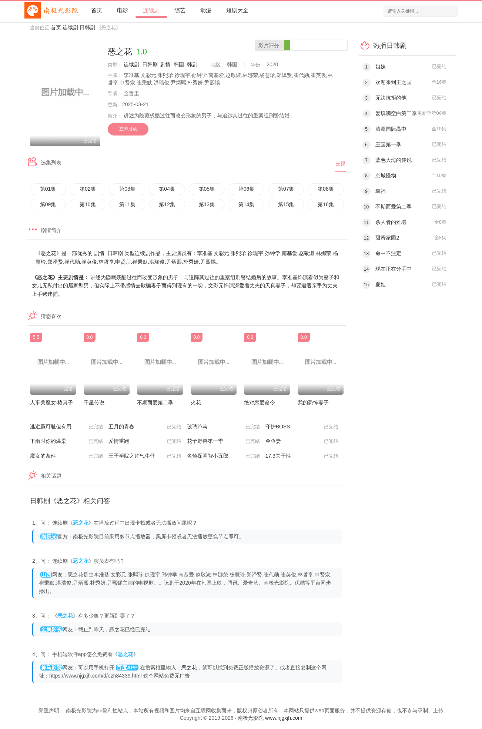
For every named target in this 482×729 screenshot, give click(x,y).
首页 (96, 10)
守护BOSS (301, 427)
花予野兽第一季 (223, 441)
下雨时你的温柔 (66, 441)
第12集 (167, 204)
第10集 (88, 204)
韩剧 (192, 64)
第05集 (207, 189)
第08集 (326, 189)
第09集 (48, 204)
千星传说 (94, 402)
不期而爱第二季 (155, 402)
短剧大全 (237, 10)
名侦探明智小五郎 (223, 456)
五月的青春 (144, 427)
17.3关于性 (301, 456)
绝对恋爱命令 (259, 402)
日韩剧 (87, 27)
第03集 (127, 189)
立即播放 (128, 128)
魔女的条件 (66, 456)
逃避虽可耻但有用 (66, 427)
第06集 (246, 189)
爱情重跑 (144, 441)
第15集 (286, 204)
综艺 (179, 10)
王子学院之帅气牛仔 (144, 456)
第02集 (88, 189)
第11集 (127, 204)
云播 (340, 164)
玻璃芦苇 (223, 427)
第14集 (246, 204)
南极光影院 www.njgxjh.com (270, 718)
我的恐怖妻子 (313, 402)
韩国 (179, 64)
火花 (196, 402)
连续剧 (151, 10)
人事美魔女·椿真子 (51, 402)
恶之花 (189, 668)
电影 (122, 10)
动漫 (205, 10)
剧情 (165, 64)
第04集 (167, 189)
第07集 (286, 189)
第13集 (207, 204)
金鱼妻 (301, 441)
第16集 (326, 204)
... (291, 115)
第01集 (48, 189)
